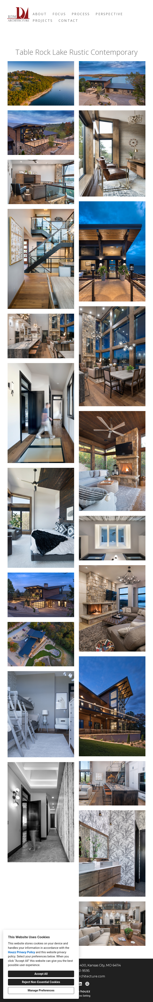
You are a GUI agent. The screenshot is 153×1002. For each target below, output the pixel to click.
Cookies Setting (82, 995)
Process (81, 14)
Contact (68, 20)
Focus (59, 14)
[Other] (87, 984)
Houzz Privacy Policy (21, 952)
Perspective (109, 14)
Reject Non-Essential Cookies (41, 982)
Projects (43, 20)
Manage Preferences (41, 990)
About (40, 14)
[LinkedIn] (80, 984)
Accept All (41, 974)
